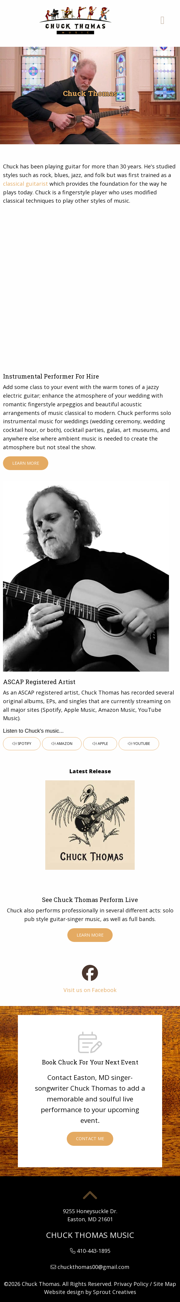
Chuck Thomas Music (90, 1235)
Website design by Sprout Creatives (90, 1291)
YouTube (139, 743)
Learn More (25, 463)
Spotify (21, 743)
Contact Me (90, 1138)
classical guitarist (25, 183)
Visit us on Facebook (90, 989)
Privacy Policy (131, 1283)
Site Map (164, 1283)
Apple (100, 743)
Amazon (61, 743)
